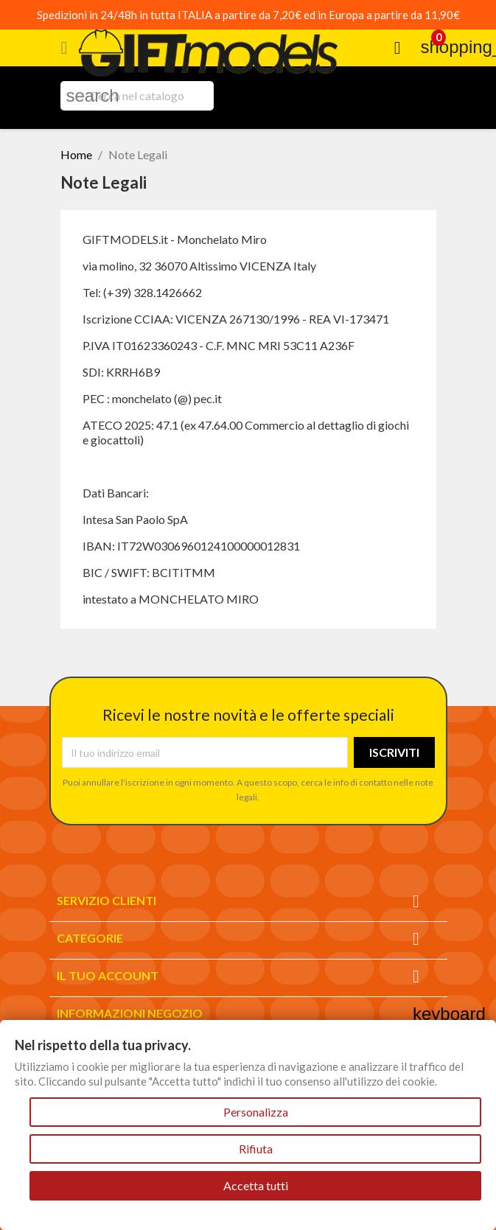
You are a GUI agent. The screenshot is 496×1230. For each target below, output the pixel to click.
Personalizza (255, 1112)
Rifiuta (256, 1149)
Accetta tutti (255, 1185)
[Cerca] (137, 96)
